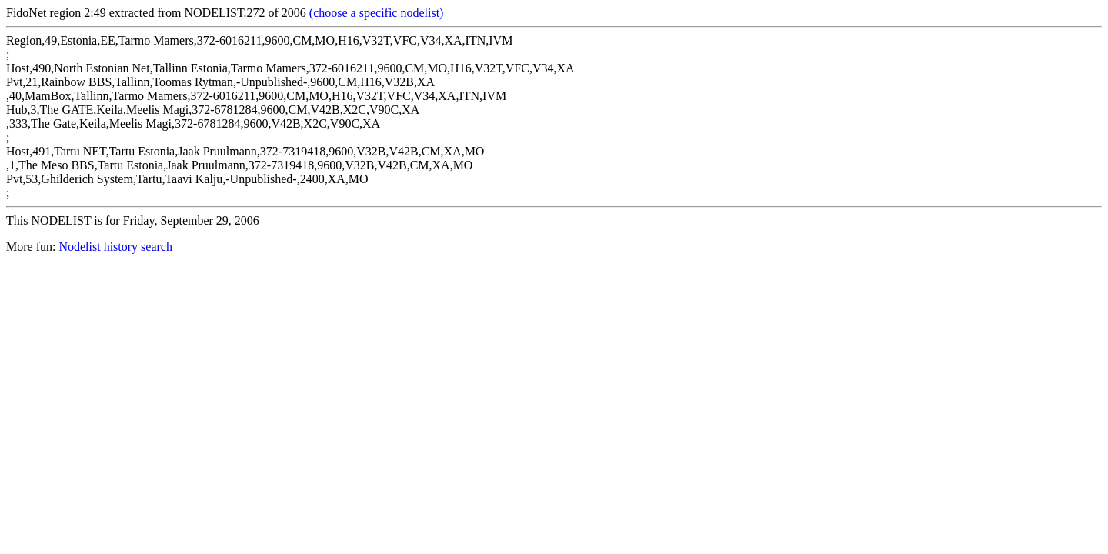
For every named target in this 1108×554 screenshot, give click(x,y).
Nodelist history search (115, 246)
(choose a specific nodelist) (376, 12)
